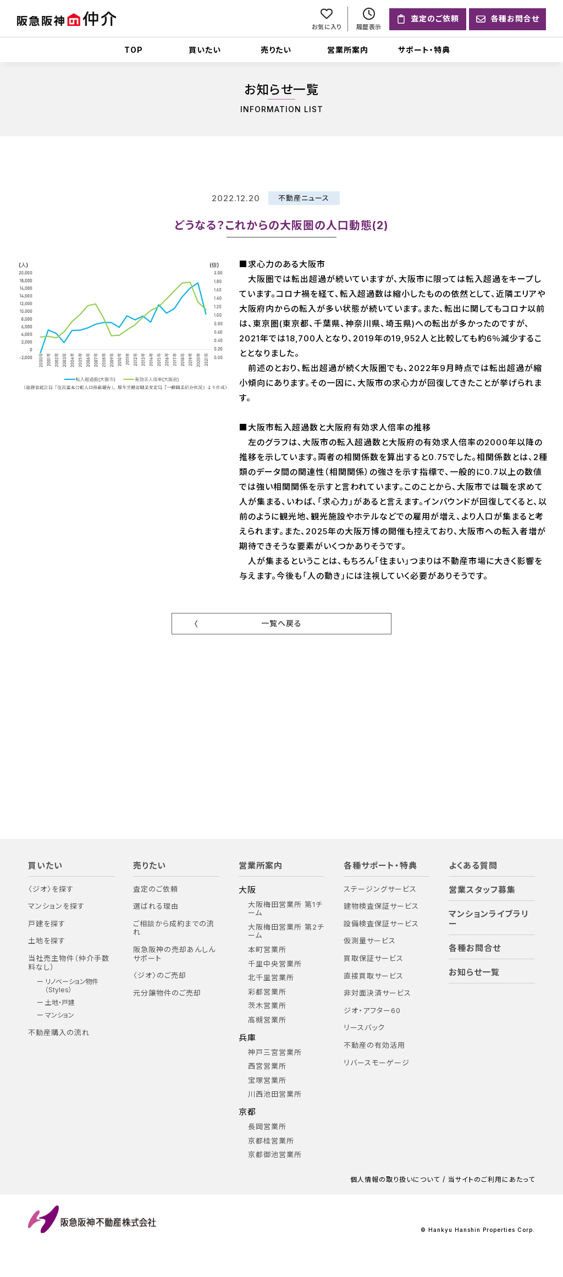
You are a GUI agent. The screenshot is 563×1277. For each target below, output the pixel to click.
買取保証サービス (374, 958)
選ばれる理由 (156, 907)
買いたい (205, 49)
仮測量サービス (370, 941)
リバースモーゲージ (377, 1063)
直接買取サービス (374, 976)
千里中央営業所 (275, 964)
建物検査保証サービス (381, 907)
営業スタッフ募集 (482, 890)
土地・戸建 (60, 1003)
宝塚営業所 (267, 1080)
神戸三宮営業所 (275, 1052)
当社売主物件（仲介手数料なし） (68, 962)
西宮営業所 (267, 1067)
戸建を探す (46, 924)
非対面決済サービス (377, 993)
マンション (59, 1016)
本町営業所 (267, 950)
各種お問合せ (475, 948)
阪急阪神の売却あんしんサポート (174, 954)
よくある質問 (473, 866)
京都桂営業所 (271, 1141)
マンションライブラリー (489, 919)
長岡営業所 (267, 1127)
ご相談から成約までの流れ (173, 928)
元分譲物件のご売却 (167, 993)
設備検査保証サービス (381, 924)
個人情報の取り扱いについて (395, 1180)
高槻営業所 (267, 1020)
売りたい (276, 49)
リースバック (364, 1028)
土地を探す (46, 941)
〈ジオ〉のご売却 (159, 976)
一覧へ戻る (281, 623)
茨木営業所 (267, 1006)
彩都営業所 (267, 992)
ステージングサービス (380, 889)
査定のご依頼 (155, 889)
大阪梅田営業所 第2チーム (286, 931)
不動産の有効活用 (374, 1045)
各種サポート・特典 (380, 866)
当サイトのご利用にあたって (491, 1180)
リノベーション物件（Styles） (71, 986)
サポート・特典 (424, 49)
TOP (133, 49)
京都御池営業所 (275, 1155)
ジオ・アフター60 (372, 1011)
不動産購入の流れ (59, 1033)
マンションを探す (56, 907)
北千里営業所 (271, 978)
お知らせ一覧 (474, 972)
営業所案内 (347, 49)
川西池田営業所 (275, 1095)
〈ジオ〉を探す (51, 889)
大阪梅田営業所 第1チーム (285, 908)
